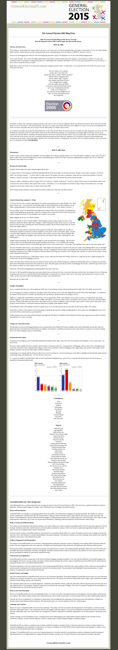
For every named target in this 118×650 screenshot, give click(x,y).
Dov (30, 136)
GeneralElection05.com (28, 6)
